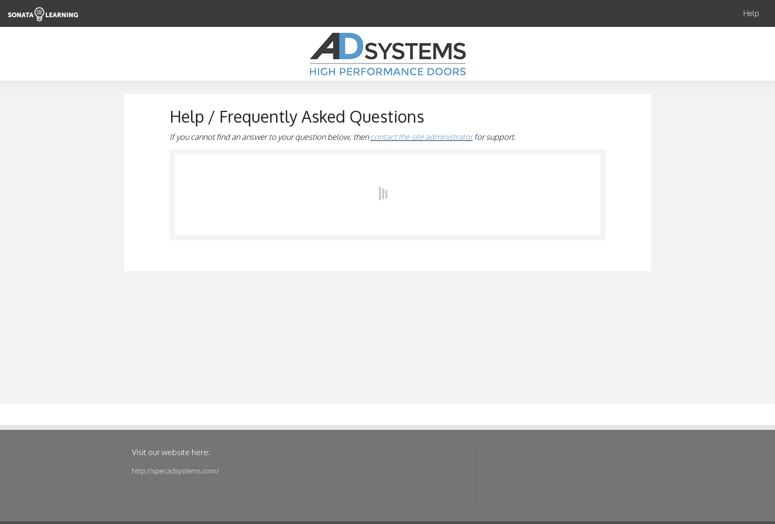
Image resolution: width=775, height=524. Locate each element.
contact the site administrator (421, 137)
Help (751, 13)
